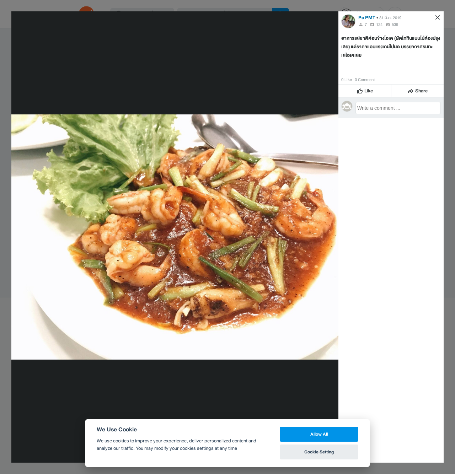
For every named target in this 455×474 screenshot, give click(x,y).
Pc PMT (366, 17)
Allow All (319, 434)
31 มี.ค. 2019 (390, 18)
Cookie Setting (319, 451)
